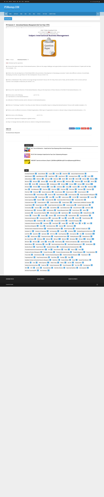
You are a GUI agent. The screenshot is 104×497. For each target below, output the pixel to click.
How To (84, 290)
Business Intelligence (81, 154)
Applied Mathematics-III (82, 73)
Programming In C (81, 423)
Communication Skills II (82, 183)
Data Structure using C (82, 222)
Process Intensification (82, 413)
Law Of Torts (80, 324)
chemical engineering (89, 175)
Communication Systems (82, 185)
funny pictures (80, 285)
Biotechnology (87, 125)
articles (79, 81)
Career (79, 169)
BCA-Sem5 (88, 115)
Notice (79, 374)
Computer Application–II (82, 188)
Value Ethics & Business (82, 473)
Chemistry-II (80, 177)
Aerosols (79, 65)
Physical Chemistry (86, 397)
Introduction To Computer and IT (83, 308)
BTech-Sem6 (88, 135)
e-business (91, 245)
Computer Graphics (81, 193)
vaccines (85, 468)
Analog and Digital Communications (84, 67)
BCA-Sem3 (88, 112)
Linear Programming (81, 329)
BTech (23, 1)
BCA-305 (93, 104)
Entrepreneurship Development (83, 258)
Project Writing (80, 431)
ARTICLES (14, 1)
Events (88, 264)
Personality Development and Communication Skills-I (87, 392)
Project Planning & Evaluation (83, 428)
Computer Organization (82, 201)
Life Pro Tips (88, 326)
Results (79, 442)
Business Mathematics (82, 156)
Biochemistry (88, 117)
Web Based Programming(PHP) (83, 481)
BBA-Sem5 (80, 96)
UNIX (89, 465)
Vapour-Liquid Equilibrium (82, 476)
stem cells (79, 452)
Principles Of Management (82, 410)
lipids (79, 334)
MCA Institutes (80, 355)
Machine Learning (87, 334)
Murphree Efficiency (81, 371)
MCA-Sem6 (80, 360)
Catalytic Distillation (88, 172)
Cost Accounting (80, 211)
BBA (17, 1)
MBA (20, 1)
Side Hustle (80, 444)
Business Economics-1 (82, 146)
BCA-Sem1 (90, 109)
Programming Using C (82, 426)
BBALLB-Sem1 (80, 99)
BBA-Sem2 (87, 91)
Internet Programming (82, 305)
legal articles (88, 324)
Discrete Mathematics (81, 243)
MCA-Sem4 (88, 358)
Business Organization (82, 159)
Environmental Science (82, 261)
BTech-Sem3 (80, 133)
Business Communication (82, 141)
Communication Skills (90, 177)
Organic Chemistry (81, 387)
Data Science (92, 219)
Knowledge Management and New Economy (85, 321)
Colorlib (11, 495)
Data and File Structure (82, 219)
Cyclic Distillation (88, 214)
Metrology (79, 363)
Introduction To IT (81, 311)
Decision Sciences (81, 230)
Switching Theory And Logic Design (84, 455)
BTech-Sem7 (80, 138)
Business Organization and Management (85, 162)
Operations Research (81, 384)
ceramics (79, 175)
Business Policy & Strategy (82, 164)
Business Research (81, 167)
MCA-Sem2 (80, 358)
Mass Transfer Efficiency (82, 347)
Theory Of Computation (82, 462)
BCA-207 (86, 104)
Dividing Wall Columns (82, 245)
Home (10, 14)
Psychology (89, 431)
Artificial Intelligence (88, 81)
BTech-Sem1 (80, 130)
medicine (87, 360)
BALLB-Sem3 (80, 86)
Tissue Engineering (81, 465)
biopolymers (86, 122)
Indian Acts (80, 298)
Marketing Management (82, 342)
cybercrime (89, 211)
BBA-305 (85, 88)
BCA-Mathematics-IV (81, 109)
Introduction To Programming (83, 313)
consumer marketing (81, 206)
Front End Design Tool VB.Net (83, 277)
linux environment (86, 332)
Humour (79, 295)
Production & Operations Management (84, 418)
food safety (89, 274)
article (91, 78)
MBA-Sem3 (88, 353)
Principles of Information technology (84, 408)
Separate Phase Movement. (89, 442)
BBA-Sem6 (24, 28)
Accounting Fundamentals (82, 60)
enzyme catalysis (81, 264)
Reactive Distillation (90, 439)
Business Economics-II (82, 149)
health (86, 287)
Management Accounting (82, 337)
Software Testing (81, 449)
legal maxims (80, 326)
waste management (81, 478)
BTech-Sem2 (88, 130)
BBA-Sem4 (88, 94)
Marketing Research (81, 345)
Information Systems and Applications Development (87, 300)
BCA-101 (88, 101)
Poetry (93, 400)
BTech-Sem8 (88, 138)
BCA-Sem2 (80, 112)
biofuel (79, 120)
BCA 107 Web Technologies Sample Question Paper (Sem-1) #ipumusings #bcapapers (90, 38)
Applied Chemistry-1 (81, 70)
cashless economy (87, 169)
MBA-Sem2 (80, 353)
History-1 (92, 287)
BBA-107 (87, 86)
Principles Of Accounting (82, 405)
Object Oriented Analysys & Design (84, 376)
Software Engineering (81, 447)
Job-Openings (80, 319)
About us (10, 1)
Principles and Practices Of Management (85, 402)
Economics (88, 248)
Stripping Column (88, 452)
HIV (78, 290)
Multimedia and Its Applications (83, 366)
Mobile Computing (88, 363)
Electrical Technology (90, 251)
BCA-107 (79, 104)
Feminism (87, 266)
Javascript (90, 316)
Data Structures (80, 224)
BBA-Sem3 (80, 94)
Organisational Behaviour (82, 389)
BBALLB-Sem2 (89, 99)
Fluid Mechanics (80, 274)
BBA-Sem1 (79, 91)
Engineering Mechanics (82, 256)
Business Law (91, 154)
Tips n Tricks (92, 462)
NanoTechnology (91, 371)
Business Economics (81, 143)
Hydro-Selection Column (88, 295)
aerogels (89, 62)
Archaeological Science (82, 78)
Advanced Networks (81, 62)
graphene (79, 287)
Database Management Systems (83, 227)
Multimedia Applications (82, 368)
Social (86, 444)
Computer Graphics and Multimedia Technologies (86, 196)
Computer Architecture (82, 190)
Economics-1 (80, 251)
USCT (79, 468)
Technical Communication (82, 460)
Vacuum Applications (81, 470)
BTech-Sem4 (88, 133)
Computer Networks (81, 198)
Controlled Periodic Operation (83, 209)
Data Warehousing (90, 224)
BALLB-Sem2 (88, 83)
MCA (7, 1)
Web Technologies (81, 483)
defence (89, 230)
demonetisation (80, 232)
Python (79, 434)
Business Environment (81, 151)
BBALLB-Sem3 (80, 101)
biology (79, 122)
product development (81, 415)
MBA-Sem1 (88, 350)
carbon (89, 167)
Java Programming (81, 316)
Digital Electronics (81, 240)
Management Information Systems (84, 340)
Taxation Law (80, 457)
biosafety (79, 125)
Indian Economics (88, 298)
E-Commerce (80, 248)
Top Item (45, 14)
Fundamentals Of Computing (83, 279)
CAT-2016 (79, 172)
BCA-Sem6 (80, 117)
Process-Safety (92, 413)
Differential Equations (81, 237)
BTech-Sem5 (80, 135)
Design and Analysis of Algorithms (84, 235)
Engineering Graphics (81, 253)
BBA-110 (79, 88)
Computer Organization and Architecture (85, 203)
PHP (78, 397)
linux (78, 332)
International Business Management (35, 28)
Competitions (27, 1)
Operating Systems (81, 381)
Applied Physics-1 (81, 75)
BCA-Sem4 (80, 115)
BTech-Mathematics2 (88, 128)
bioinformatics (86, 120)
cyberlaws (79, 214)
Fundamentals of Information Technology (85, 282)
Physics (79, 400)
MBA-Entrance (80, 350)
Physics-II (86, 400)
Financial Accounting (81, 269)
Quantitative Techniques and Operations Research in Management (87, 437)
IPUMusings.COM (11, 7)
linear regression (92, 329)
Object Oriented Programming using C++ (85, 379)
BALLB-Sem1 (80, 83)
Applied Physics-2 (91, 75)
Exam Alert (79, 266)
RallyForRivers (80, 439)
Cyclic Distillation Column (82, 217)
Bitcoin (79, 128)
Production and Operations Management (85, 421)
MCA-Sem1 (88, 355)
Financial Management (82, 271)
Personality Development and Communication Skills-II (87, 394)
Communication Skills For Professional (84, 180)
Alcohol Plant (86, 65)
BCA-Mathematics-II (81, 107)
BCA (4, 1)
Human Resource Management (83, 292)
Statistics (89, 449)
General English (89, 285)
